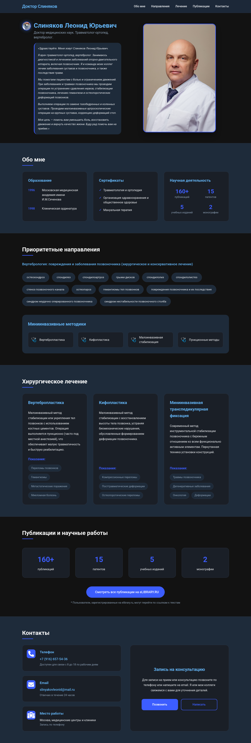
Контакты (222, 6)
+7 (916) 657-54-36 (54, 659)
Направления (160, 6)
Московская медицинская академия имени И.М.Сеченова (60, 194)
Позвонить (159, 704)
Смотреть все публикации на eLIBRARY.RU (127, 592)
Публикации (201, 6)
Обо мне (139, 6)
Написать (199, 704)
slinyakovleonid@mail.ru (57, 689)
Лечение (181, 6)
